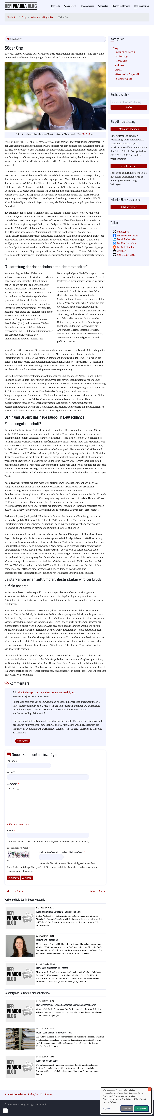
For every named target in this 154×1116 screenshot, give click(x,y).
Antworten (22, 741)
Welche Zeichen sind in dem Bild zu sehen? (61, 852)
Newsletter (20, 1094)
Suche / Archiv (35, 1094)
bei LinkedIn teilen (127, 239)
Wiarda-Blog (70, 6)
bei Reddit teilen (125, 247)
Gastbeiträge (121, 56)
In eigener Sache (123, 79)
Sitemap (49, 1094)
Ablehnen (127, 1108)
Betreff (10, 772)
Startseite (55, 6)
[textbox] (55, 805)
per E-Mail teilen (126, 255)
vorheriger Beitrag (14, 891)
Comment (12, 784)
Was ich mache (87, 6)
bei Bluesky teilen (126, 243)
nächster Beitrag (97, 891)
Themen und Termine (121, 6)
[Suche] (129, 102)
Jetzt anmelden (129, 207)
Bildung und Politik (125, 52)
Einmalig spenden (129, 166)
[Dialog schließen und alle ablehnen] (149, 1089)
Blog (24, 17)
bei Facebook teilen (127, 235)
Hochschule (121, 61)
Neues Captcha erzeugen (8, 861)
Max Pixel (86, 134)
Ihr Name (12, 761)
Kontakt (9, 1094)
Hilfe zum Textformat (18, 824)
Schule (118, 70)
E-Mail (10, 830)
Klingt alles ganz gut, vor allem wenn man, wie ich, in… (46, 692)
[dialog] (126, 1100)
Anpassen (106, 1108)
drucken (121, 251)
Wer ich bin (103, 6)
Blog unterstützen (141, 6)
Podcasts (119, 65)
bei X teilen (123, 231)
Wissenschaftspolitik (42, 17)
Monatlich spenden (129, 129)
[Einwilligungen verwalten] (5, 1110)
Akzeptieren (141, 1108)
